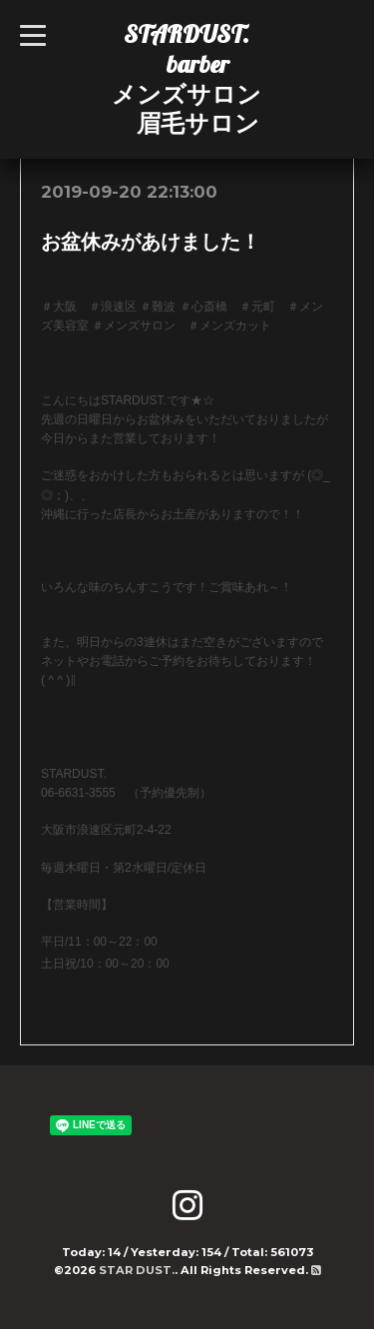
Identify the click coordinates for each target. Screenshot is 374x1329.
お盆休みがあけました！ (150, 242)
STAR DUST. (137, 1270)
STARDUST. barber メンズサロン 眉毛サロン (186, 78)
